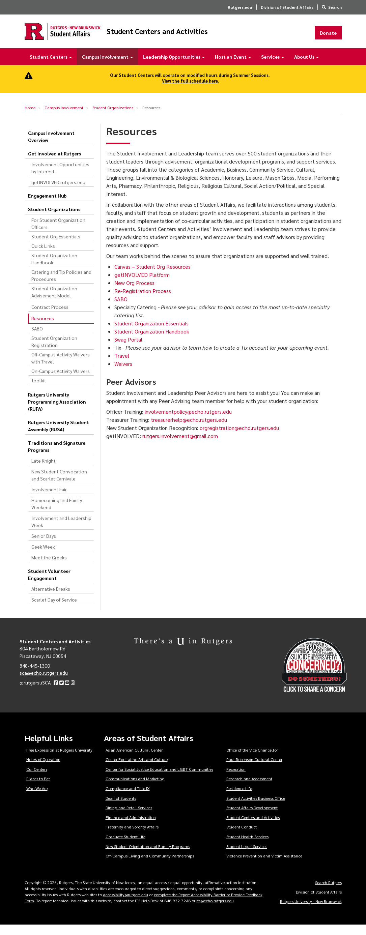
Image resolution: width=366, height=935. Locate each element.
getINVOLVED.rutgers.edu (58, 192)
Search (335, 7)
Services (272, 67)
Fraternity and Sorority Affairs (132, 837)
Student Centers (51, 67)
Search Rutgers (328, 892)
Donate (328, 37)
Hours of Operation (43, 769)
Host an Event (233, 67)
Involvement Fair (49, 499)
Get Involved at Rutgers (54, 163)
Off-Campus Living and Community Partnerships (150, 866)
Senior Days (43, 546)
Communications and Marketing (135, 788)
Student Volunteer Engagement (49, 584)
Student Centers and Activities (215, 36)
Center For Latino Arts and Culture (137, 769)
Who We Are (37, 798)
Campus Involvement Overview (51, 146)
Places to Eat (38, 788)
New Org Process (134, 292)
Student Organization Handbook (54, 268)
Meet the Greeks (49, 567)
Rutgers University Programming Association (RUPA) (57, 411)
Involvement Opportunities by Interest (60, 177)
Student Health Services (247, 846)
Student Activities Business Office (255, 808)
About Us (306, 67)
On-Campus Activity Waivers (60, 381)
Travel (121, 365)
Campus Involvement (107, 67)
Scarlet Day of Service (54, 609)
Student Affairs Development (252, 817)
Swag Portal (128, 349)
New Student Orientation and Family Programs (148, 856)
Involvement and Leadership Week (61, 531)
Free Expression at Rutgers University (59, 759)
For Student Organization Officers (58, 233)
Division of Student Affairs (287, 7)
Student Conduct (241, 837)
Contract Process (49, 317)
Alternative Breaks (50, 598)
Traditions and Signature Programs (56, 456)
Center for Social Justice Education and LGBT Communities (159, 779)
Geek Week (43, 556)
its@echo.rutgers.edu (215, 910)
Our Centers (36, 779)
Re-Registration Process (142, 300)
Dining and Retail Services (129, 817)
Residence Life (239, 798)
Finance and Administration (131, 827)
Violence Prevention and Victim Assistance (264, 866)
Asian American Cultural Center (134, 759)
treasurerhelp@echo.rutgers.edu (189, 429)
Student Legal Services (246, 856)
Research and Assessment (249, 788)
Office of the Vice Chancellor (252, 759)
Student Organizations (112, 117)
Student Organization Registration (54, 351)
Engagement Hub (47, 205)
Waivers (123, 373)
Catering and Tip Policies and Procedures (61, 285)
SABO (37, 338)
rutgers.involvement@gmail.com (180, 445)
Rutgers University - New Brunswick (311, 911)
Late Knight (43, 470)
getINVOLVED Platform (142, 284)
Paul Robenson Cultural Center (254, 769)
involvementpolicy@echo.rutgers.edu (189, 421)
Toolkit (38, 390)
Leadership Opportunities (174, 67)
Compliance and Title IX (128, 798)
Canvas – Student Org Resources (152, 276)
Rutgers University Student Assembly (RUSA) (58, 435)
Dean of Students (121, 808)
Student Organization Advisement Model (54, 301)
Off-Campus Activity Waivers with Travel (60, 367)
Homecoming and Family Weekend (56, 513)
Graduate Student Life (125, 846)
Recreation (236, 779)
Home (30, 117)
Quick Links (43, 256)
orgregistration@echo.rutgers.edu (240, 437)
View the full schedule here (190, 91)
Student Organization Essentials (151, 333)
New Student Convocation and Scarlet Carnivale (59, 484)
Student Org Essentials (55, 246)
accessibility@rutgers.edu (125, 904)
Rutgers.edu (240, 7)
